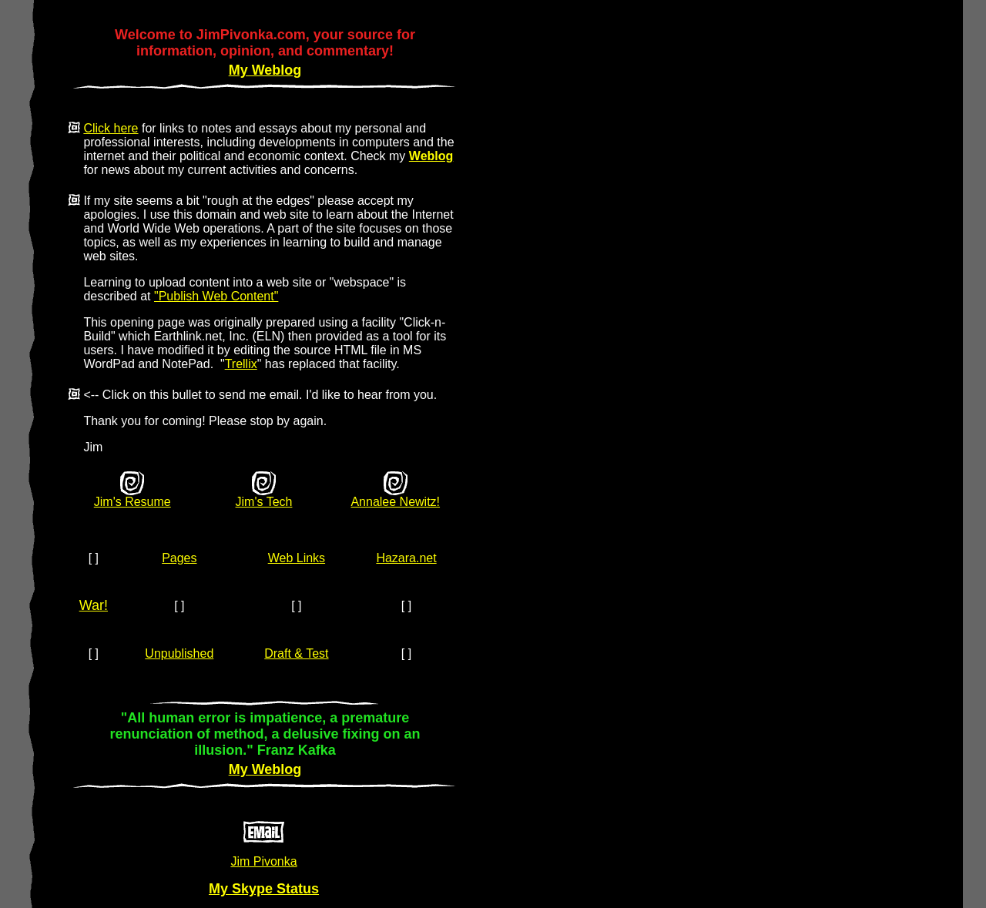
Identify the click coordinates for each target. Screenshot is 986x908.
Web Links (296, 558)
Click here (110, 128)
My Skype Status (264, 888)
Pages (179, 558)
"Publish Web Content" (216, 296)
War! (93, 605)
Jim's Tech (264, 501)
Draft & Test (296, 653)
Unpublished (179, 653)
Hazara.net (406, 558)
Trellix (241, 363)
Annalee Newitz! (395, 501)
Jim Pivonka (263, 861)
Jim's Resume (132, 501)
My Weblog (265, 70)
